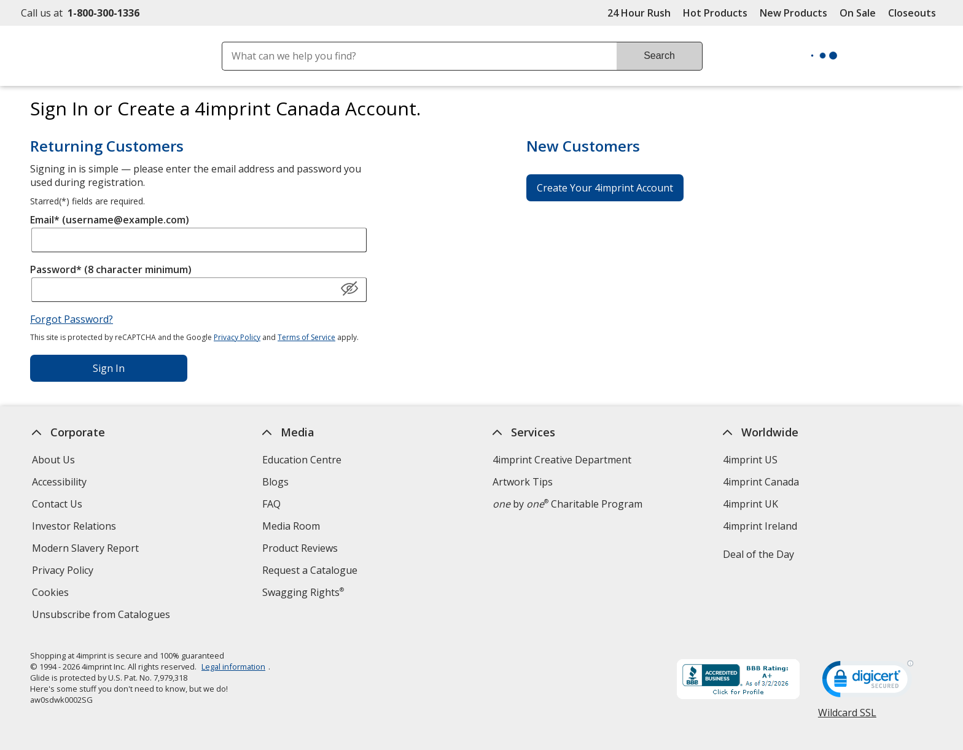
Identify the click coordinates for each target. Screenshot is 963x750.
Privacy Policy (237, 337)
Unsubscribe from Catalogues (102, 616)
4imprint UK (750, 504)
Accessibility (59, 482)
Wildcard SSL (847, 717)
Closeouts (912, 13)
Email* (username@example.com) (109, 219)
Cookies (52, 594)
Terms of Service (306, 337)
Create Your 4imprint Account (605, 188)
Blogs (275, 482)
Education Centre (301, 459)
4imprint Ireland (760, 526)
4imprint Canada (761, 482)
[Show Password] (349, 289)
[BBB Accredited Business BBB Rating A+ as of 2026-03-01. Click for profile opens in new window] (738, 680)
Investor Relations (75, 527)
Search (659, 55)
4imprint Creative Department (562, 459)
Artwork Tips (523, 482)
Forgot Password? (71, 319)
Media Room (291, 526)
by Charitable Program (567, 504)
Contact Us (57, 504)
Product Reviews (300, 548)
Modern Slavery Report (87, 549)
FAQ (271, 504)
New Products (793, 13)
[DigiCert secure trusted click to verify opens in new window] (868, 682)
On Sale (858, 13)
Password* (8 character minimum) (111, 269)
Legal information (233, 666)
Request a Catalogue (309, 570)
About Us (53, 459)
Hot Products (715, 13)
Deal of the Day (758, 554)
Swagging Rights (303, 592)
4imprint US (750, 459)
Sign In (109, 368)
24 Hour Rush (639, 13)
